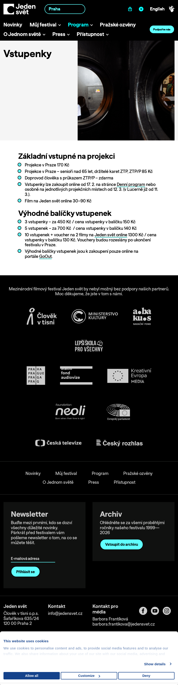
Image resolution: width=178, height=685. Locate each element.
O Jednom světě (22, 34)
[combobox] (64, 9)
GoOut (45, 256)
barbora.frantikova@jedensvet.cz (123, 624)
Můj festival (43, 24)
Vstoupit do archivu (121, 544)
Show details (155, 664)
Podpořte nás (161, 29)
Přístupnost (90, 34)
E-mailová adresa (26, 552)
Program (78, 24)
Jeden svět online (111, 234)
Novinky (12, 24)
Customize (89, 676)
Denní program (131, 184)
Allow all (31, 676)
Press (58, 34)
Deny (146, 676)
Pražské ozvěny (118, 24)
